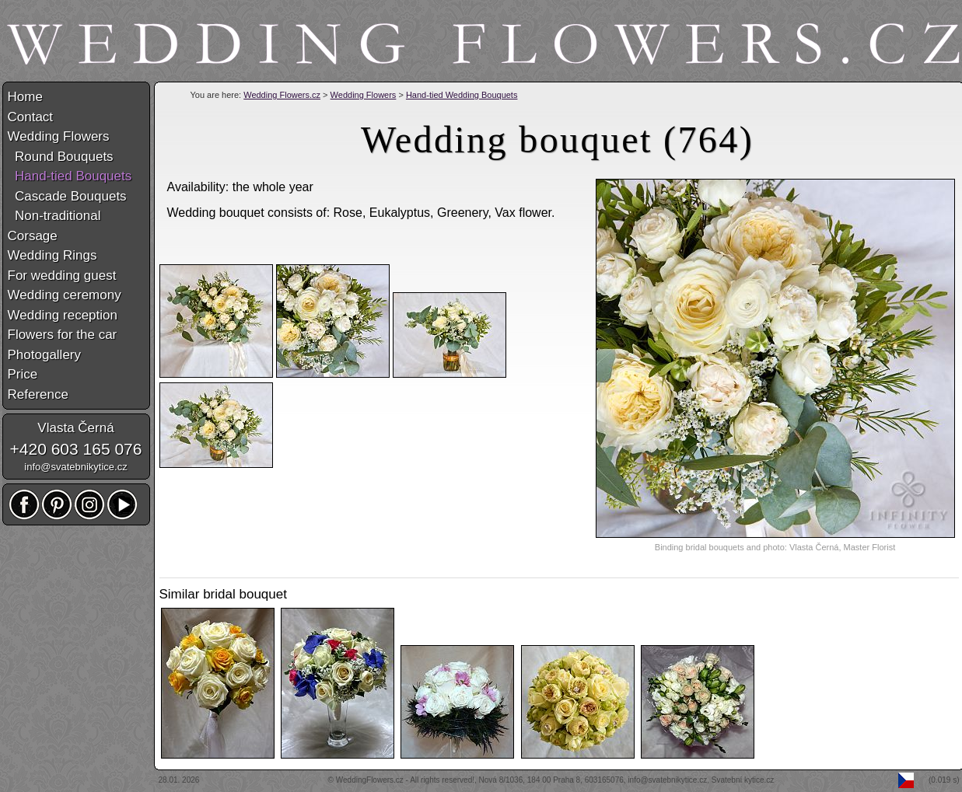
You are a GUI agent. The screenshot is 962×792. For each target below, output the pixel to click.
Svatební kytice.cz (743, 780)
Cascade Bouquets (67, 196)
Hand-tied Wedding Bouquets (462, 94)
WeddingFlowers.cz (370, 780)
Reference (38, 394)
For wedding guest (62, 275)
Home (25, 96)
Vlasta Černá (75, 427)
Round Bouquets (61, 156)
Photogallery (45, 354)
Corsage (33, 236)
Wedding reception (62, 315)
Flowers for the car (62, 334)
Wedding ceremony (64, 295)
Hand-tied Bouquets (70, 176)
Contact (31, 117)
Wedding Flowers (364, 94)
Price (23, 374)
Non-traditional (54, 215)
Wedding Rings (52, 255)
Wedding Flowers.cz (281, 94)
